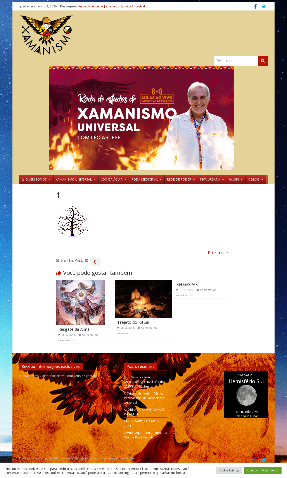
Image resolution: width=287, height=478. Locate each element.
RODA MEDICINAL (146, 179)
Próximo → (218, 252)
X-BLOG (256, 179)
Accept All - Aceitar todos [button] (263, 470)
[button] (143, 118)
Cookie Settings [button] (229, 470)
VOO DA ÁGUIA (114, 179)
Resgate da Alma (74, 329)
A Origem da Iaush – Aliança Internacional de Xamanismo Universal (144, 398)
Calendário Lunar (246, 416)
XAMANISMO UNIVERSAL (76, 179)
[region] (143, 118)
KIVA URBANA (212, 179)
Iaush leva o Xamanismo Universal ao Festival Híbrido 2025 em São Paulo (144, 381)
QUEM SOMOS (38, 179)
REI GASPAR (187, 284)
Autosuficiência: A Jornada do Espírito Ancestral (111, 6)
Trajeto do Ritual (133, 322)
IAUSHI (236, 179)
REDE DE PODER (181, 179)
